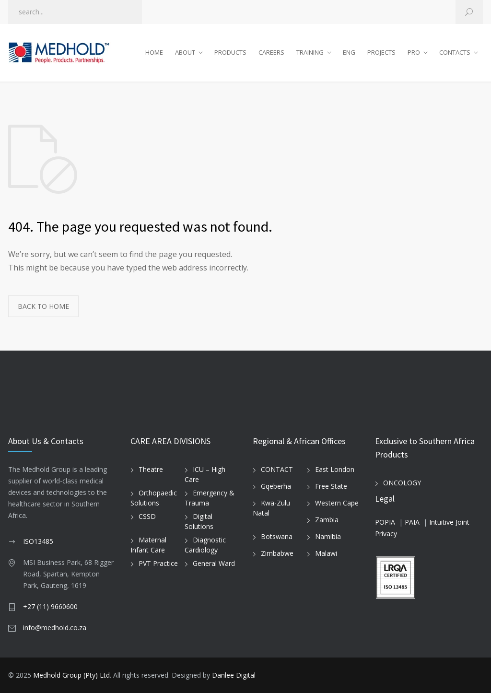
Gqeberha (276, 486)
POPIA (385, 522)
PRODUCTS (230, 52)
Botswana (276, 536)
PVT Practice (158, 563)
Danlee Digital (234, 675)
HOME (154, 52)
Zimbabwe (277, 553)
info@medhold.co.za (54, 627)
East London (334, 469)
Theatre (151, 469)
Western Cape (337, 502)
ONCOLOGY (402, 482)
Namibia (328, 536)
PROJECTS (381, 52)
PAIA (412, 522)
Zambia (327, 519)
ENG (349, 52)
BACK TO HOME (43, 306)
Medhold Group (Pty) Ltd (71, 675)
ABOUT (185, 52)
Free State (331, 486)
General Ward (214, 563)
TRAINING (310, 52)
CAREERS (271, 52)
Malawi (326, 553)
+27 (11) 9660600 (50, 606)
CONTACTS (454, 52)
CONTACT (277, 469)
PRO (414, 52)
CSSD (147, 516)
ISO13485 (38, 541)
